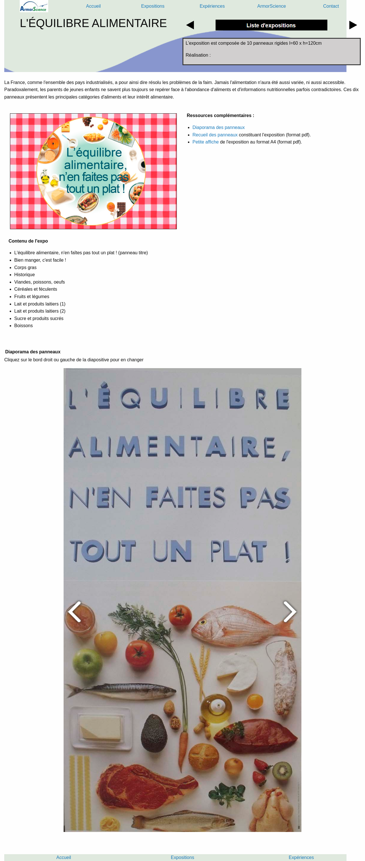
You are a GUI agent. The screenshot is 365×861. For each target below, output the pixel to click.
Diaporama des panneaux (218, 127)
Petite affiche (205, 142)
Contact (331, 6)
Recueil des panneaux (215, 134)
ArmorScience (271, 6)
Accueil (93, 6)
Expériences (212, 6)
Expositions (153, 6)
